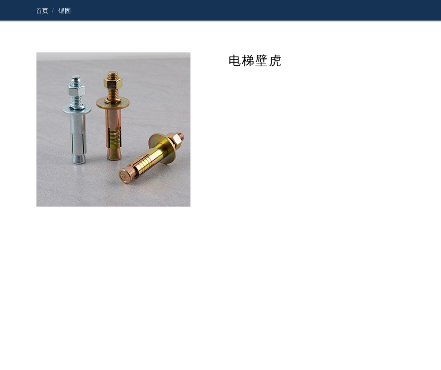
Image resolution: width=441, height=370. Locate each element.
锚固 (64, 10)
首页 (42, 10)
